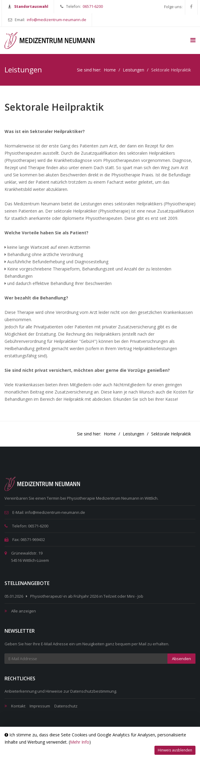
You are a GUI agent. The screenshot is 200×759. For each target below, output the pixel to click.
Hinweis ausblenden (175, 750)
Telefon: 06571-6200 (26, 526)
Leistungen (133, 70)
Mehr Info (79, 742)
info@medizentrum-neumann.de (56, 19)
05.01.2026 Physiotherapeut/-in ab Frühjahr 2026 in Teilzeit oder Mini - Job (74, 596)
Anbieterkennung (21, 691)
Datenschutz (66, 706)
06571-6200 (93, 6)
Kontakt (18, 706)
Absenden (181, 658)
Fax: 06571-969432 (25, 539)
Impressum (40, 706)
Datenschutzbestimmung (93, 691)
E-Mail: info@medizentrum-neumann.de (45, 512)
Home (110, 70)
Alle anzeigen (23, 611)
